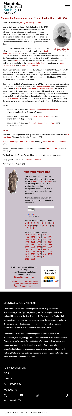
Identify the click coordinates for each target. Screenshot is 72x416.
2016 (33, 254)
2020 (27, 256)
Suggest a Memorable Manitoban (25, 284)
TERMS (45, 413)
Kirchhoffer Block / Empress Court (42, 123)
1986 (33, 239)
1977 (39, 235)
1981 (33, 237)
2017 (39, 254)
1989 (50, 239)
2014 (50, 252)
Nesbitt (18, 89)
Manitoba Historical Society (41, 181)
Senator (38, 23)
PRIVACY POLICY (37, 413)
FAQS (6, 373)
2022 (39, 256)
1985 (27, 239)
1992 (39, 242)
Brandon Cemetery (42, 86)
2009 (50, 249)
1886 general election (35, 63)
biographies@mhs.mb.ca (24, 277)
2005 (27, 249)
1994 (50, 242)
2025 (27, 259)
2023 (44, 256)
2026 (33, 259)
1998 (44, 244)
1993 (44, 242)
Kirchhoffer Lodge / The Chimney (41, 116)
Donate (8, 378)
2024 (50, 256)
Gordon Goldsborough (32, 159)
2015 (27, 254)
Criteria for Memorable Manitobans (24, 281)
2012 (39, 252)
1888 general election (29, 65)
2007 (39, 249)
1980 (27, 237)
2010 (27, 252)
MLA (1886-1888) (27, 23)
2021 (33, 256)
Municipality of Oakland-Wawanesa (40, 89)
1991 (33, 242)
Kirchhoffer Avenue (10, 98)
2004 (50, 247)
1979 (50, 235)
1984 (50, 237)
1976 (33, 235)
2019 (50, 254)
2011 (33, 252)
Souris (27, 51)
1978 (44, 235)
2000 (27, 247)
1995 (27, 244)
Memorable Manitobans (14, 18)
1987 (39, 239)
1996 (33, 244)
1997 (39, 244)
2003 (44, 247)
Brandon (18, 60)
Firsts (16, 286)
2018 (44, 254)
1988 (44, 239)
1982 (39, 237)
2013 (44, 252)
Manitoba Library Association (54, 141)
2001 (33, 247)
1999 (50, 244)
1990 (27, 242)
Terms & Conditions (15, 367)
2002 (39, 247)
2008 (44, 249)
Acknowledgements (27, 286)
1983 (44, 237)
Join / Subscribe (12, 383)
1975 (27, 235)
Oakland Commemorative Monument (43, 109)
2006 (33, 249)
